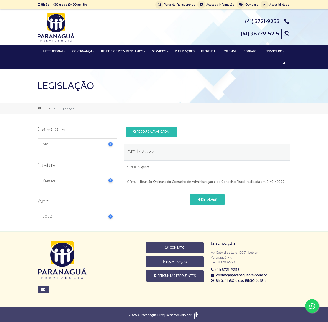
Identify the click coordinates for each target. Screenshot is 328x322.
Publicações (185, 51)
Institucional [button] (54, 51)
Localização (175, 262)
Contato (175, 247)
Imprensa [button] (209, 51)
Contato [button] (251, 51)
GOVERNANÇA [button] (83, 51)
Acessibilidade (275, 4)
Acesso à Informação (215, 4)
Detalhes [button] (207, 199)
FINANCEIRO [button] (274, 51)
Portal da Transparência (175, 4)
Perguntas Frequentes (175, 275)
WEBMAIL (230, 51)
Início (45, 108)
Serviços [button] (160, 51)
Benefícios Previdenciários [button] (123, 51)
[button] (284, 63)
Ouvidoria (247, 4)
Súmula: (133, 182)
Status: (132, 167)
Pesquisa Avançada (151, 131)
